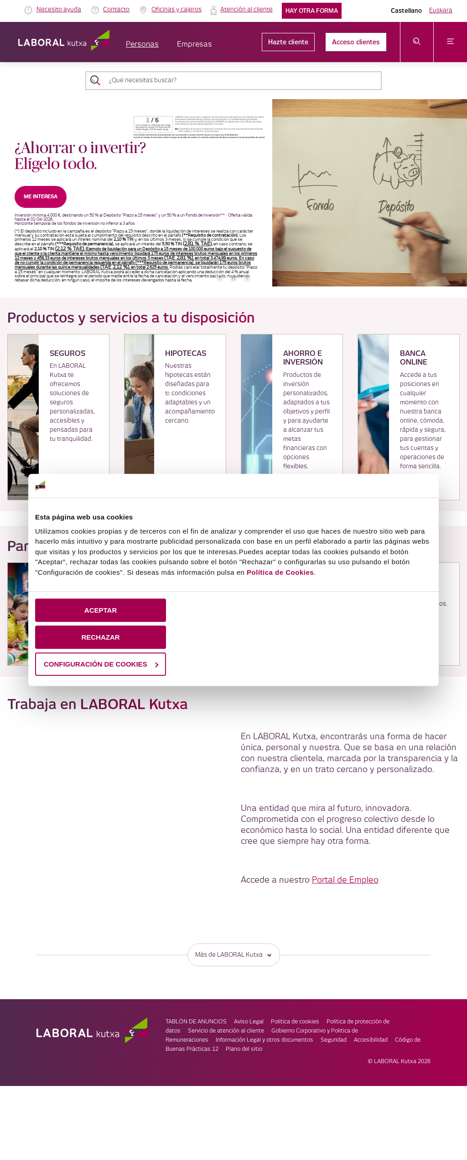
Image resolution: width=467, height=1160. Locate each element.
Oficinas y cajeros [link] (176, 9)
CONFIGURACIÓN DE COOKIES (101, 664)
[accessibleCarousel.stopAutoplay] (233, 278)
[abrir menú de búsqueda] (417, 42)
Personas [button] (142, 44)
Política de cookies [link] (295, 1021)
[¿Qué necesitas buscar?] (241, 81)
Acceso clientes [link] (356, 42)
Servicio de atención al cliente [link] (226, 1030)
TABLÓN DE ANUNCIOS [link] (196, 1021)
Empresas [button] (194, 44)
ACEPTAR (100, 610)
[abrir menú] (450, 42)
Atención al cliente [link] (246, 9)
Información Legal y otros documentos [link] (264, 1040)
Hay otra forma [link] (311, 10)
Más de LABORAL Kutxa (233, 954)
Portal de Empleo (345, 880)
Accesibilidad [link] (371, 1040)
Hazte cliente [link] (288, 42)
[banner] (233, 192)
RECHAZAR (100, 637)
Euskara (440, 10)
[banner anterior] (219, 278)
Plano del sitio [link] (244, 1049)
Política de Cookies (280, 572)
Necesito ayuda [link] (58, 9)
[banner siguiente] (247, 278)
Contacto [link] (116, 9)
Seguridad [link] (334, 1040)
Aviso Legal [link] (249, 1021)
